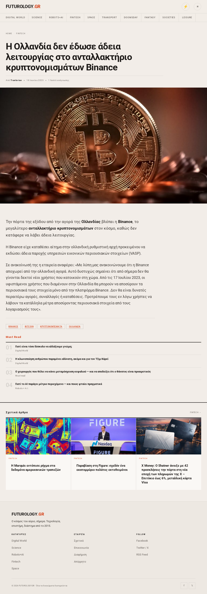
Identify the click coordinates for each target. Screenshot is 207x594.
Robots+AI (56, 17)
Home (9, 34)
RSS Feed (142, 554)
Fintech (75, 17)
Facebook (142, 540)
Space (91, 17)
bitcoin (29, 326)
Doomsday (131, 17)
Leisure (187, 17)
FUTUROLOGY (23, 6)
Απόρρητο (80, 561)
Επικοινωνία (81, 547)
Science (37, 17)
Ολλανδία (75, 326)
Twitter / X (142, 547)
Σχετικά (79, 540)
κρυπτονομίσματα (51, 326)
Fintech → (195, 412)
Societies (168, 17)
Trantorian (16, 80)
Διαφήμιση (80, 554)
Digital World (15, 17)
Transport (109, 17)
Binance (13, 326)
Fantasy (150, 17)
